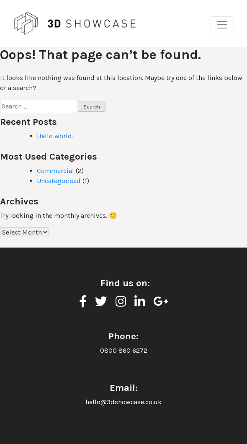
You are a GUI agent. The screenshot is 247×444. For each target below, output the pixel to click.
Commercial (55, 171)
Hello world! (55, 136)
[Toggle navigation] (222, 24)
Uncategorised (59, 181)
